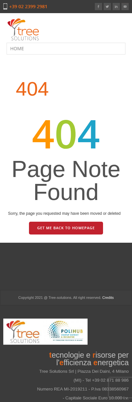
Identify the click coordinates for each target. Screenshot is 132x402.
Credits (108, 298)
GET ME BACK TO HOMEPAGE (66, 227)
